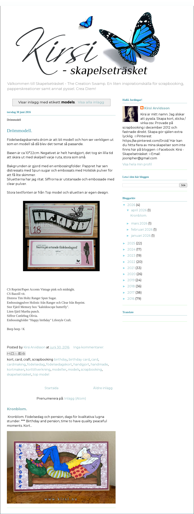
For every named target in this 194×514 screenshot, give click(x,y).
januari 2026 (141, 236)
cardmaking (16, 364)
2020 (131, 274)
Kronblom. (17, 409)
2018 (131, 286)
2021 (131, 268)
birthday (60, 359)
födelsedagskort (59, 364)
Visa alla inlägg (91, 102)
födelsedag (36, 364)
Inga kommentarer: (88, 347)
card (94, 359)
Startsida (51, 388)
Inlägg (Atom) (75, 398)
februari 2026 (142, 229)
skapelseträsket (19, 374)
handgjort (81, 364)
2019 (131, 280)
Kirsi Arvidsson (157, 108)
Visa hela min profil (137, 164)
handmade (99, 364)
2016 (131, 299)
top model (41, 374)
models (73, 369)
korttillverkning (38, 369)
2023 (131, 255)
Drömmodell (14, 119)
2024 (131, 249)
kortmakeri (15, 369)
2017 (131, 292)
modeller (59, 369)
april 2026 (139, 210)
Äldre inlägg (103, 388)
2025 (131, 243)
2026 (131, 205)
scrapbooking (91, 369)
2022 (131, 262)
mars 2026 (139, 223)
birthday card (79, 359)
